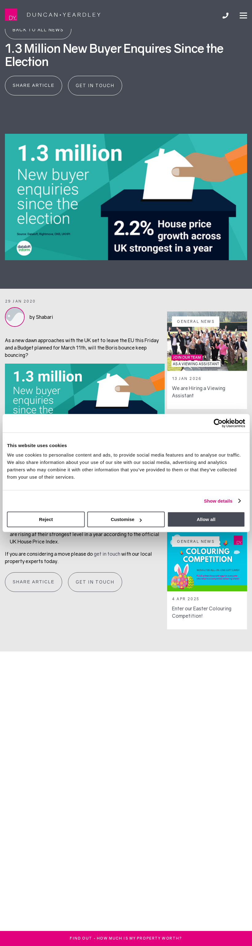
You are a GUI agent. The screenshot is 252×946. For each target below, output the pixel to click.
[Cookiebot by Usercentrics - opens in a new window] (218, 423)
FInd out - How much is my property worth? (126, 938)
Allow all (206, 519)
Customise (126, 519)
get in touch (107, 554)
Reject (46, 519)
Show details (218, 501)
